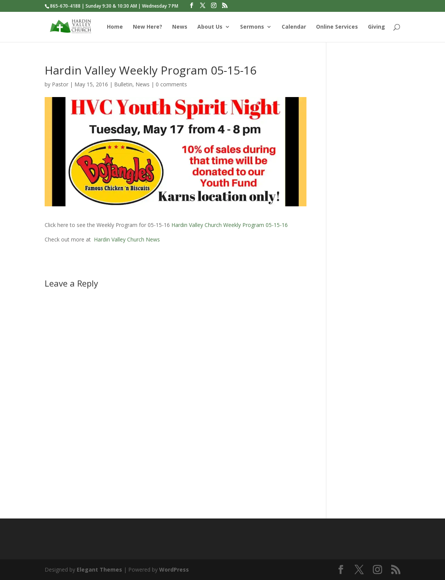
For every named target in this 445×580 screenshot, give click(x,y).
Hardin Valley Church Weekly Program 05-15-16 (229, 224)
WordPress (174, 569)
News (179, 27)
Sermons (252, 27)
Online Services (337, 27)
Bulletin (123, 84)
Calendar (294, 27)
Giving (376, 27)
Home (115, 27)
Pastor (60, 84)
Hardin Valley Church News (127, 239)
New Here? (147, 27)
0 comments (171, 84)
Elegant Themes (99, 569)
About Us (209, 27)
